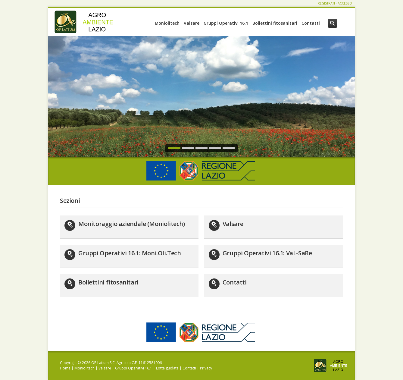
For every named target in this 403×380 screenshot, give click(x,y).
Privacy (206, 368)
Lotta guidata (167, 368)
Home (65, 368)
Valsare (191, 23)
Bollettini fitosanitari (274, 23)
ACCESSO (345, 3)
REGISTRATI (326, 3)
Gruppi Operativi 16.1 (226, 23)
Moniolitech (167, 23)
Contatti (310, 23)
